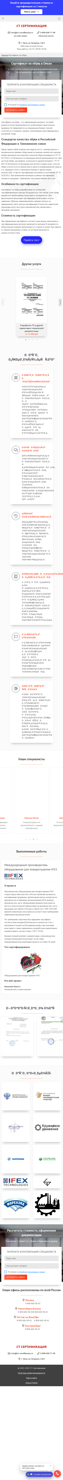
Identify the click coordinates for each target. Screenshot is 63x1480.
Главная (4, 55)
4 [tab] (37, 339)
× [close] (50, 1465)
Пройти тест (31, 240)
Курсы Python (32, 1382)
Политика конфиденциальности (31, 1373)
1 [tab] (26, 339)
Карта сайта (31, 1378)
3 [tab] (33, 339)
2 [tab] (29, 339)
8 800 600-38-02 (33, 1303)
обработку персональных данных (32, 105)
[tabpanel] (31, 306)
